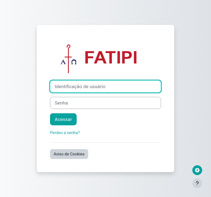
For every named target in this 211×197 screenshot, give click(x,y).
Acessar (63, 119)
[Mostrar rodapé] (197, 183)
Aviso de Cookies (69, 154)
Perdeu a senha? (65, 132)
